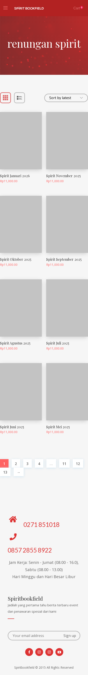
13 (5, 472)
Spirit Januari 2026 (15, 175)
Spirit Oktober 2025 (15, 259)
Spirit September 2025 (64, 259)
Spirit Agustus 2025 (15, 343)
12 (78, 463)
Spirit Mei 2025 (58, 427)
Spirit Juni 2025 (12, 427)
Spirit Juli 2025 (57, 343)
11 (64, 463)
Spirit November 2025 (63, 175)
